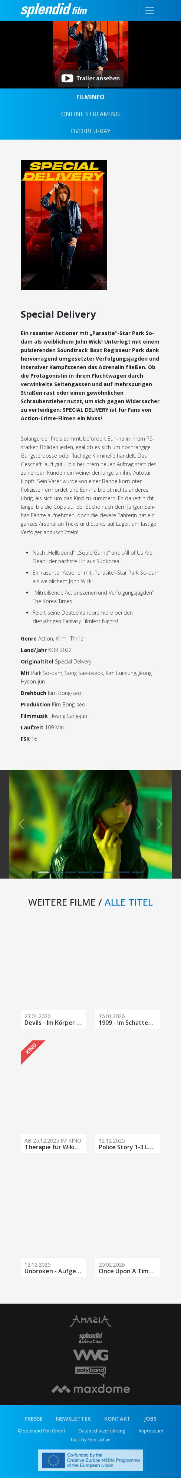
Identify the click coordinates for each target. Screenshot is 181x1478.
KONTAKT (117, 1418)
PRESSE (33, 1418)
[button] (21, 824)
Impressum (151, 1431)
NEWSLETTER (73, 1418)
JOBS (150, 1418)
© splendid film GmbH (41, 1431)
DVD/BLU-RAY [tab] (91, 131)
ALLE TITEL (129, 902)
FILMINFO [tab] (90, 97)
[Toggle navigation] (149, 10)
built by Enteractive (91, 1440)
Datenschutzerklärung (102, 1431)
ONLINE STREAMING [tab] (90, 114)
